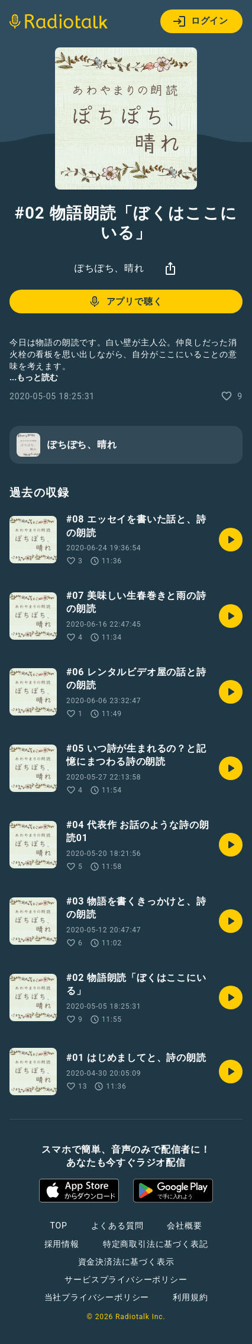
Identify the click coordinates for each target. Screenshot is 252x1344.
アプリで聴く (125, 301)
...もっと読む (33, 377)
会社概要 (184, 1225)
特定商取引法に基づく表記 (155, 1244)
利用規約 (190, 1297)
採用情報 (61, 1244)
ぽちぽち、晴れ (109, 268)
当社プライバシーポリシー (97, 1297)
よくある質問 (117, 1225)
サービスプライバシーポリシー (125, 1279)
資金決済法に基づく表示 (126, 1261)
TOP (58, 1225)
